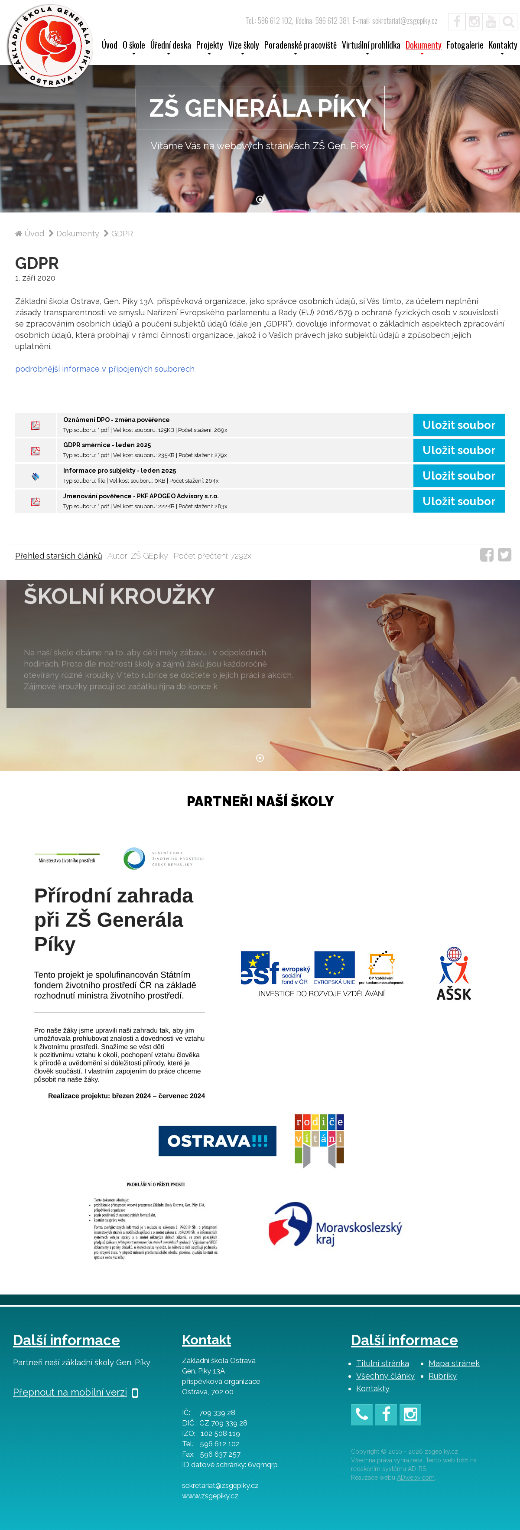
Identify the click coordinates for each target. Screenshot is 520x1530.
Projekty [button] (209, 48)
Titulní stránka (382, 1363)
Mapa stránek (454, 1363)
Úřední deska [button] (170, 48)
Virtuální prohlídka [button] (371, 48)
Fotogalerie (465, 46)
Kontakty (373, 1388)
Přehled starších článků (58, 555)
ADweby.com (416, 1477)
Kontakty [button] (503, 48)
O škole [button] (134, 48)
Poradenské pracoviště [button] (300, 48)
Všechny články (385, 1375)
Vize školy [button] (243, 48)
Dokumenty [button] (424, 48)
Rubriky (443, 1375)
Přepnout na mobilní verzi (75, 1392)
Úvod (109, 46)
